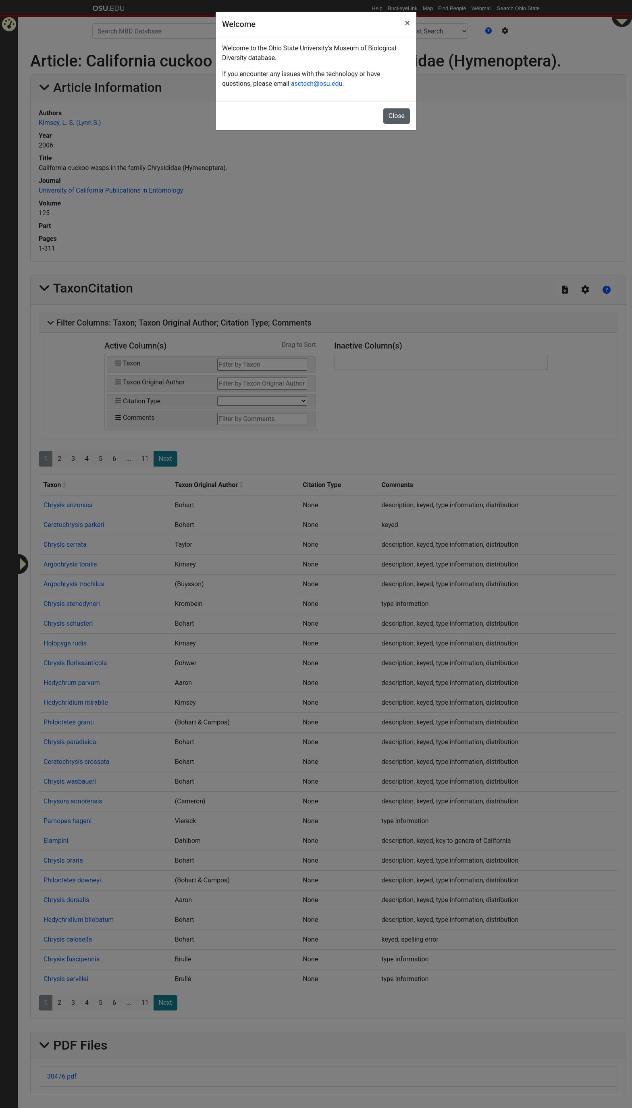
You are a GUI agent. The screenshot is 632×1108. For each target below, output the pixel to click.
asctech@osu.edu (316, 83)
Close (397, 116)
